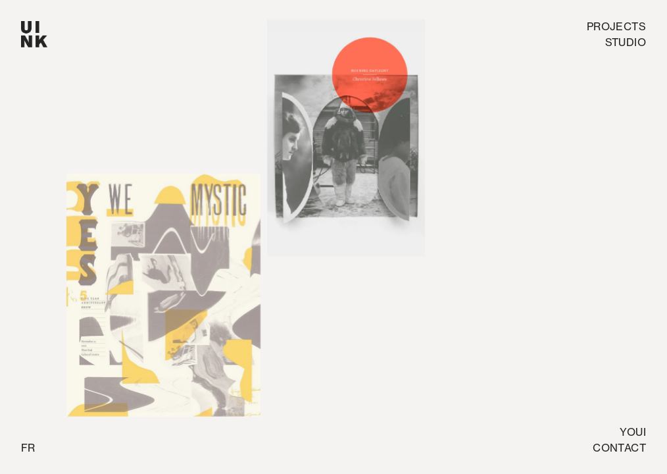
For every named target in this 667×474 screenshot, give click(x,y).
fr (28, 447)
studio (625, 42)
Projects (616, 26)
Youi (633, 431)
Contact (619, 447)
